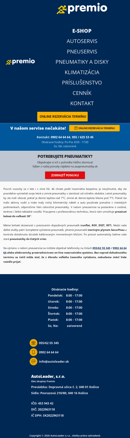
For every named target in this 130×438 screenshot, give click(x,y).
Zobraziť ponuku (65, 175)
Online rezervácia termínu (63, 116)
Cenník (82, 92)
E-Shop (82, 30)
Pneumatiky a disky (82, 61)
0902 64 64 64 (60, 137)
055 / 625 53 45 (82, 137)
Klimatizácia (82, 72)
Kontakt (82, 103)
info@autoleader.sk (49, 361)
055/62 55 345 (101, 248)
